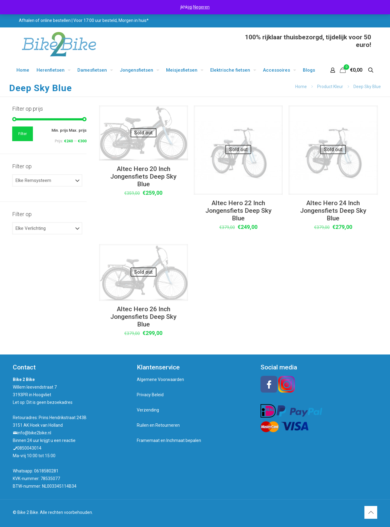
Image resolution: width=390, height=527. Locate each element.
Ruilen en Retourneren (158, 425)
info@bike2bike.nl (34, 432)
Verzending (148, 410)
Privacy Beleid (150, 394)
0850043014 (29, 448)
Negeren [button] (201, 7)
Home (301, 86)
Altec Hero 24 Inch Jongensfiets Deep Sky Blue (333, 210)
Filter (22, 133)
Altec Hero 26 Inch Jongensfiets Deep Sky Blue (143, 316)
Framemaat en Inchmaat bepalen (169, 440)
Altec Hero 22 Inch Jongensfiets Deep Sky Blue (238, 210)
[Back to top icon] (370, 512)
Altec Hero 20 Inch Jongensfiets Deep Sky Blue (143, 176)
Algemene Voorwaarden (160, 379)
